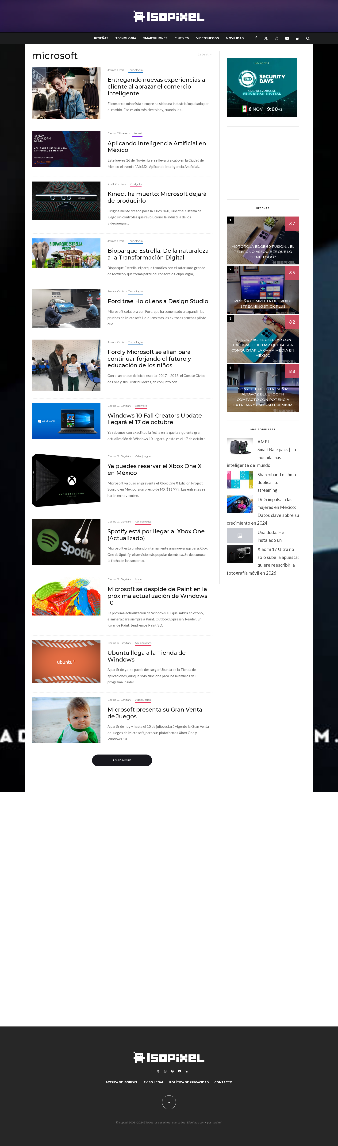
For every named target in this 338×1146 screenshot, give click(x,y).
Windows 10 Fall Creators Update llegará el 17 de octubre (155, 419)
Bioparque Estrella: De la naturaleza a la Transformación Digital (158, 254)
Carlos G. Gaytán (119, 405)
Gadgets (136, 184)
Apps (138, 579)
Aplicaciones (143, 521)
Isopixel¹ (217, 1122)
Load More (122, 760)
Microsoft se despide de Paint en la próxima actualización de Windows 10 (157, 596)
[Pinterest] (172, 1071)
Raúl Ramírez (117, 184)
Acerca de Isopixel (122, 1082)
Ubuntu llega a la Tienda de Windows (147, 656)
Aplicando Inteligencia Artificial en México (157, 147)
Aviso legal (153, 1082)
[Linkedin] (297, 38)
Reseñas (101, 38)
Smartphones (155, 38)
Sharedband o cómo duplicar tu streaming (276, 482)
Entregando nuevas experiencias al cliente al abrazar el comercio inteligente (157, 87)
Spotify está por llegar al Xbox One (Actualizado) (156, 535)
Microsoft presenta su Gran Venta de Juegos (155, 713)
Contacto (223, 1082)
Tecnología (125, 38)
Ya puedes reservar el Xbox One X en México (155, 469)
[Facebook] (256, 38)
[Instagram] (276, 38)
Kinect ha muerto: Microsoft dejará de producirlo (157, 197)
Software (141, 405)
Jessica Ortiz (116, 70)
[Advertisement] (263, 163)
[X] (266, 38)
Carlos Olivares (118, 133)
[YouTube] (287, 38)
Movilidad (235, 38)
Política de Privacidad (189, 1082)
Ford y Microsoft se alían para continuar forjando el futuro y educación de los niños (149, 359)
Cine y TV (181, 38)
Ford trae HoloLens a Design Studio (158, 301)
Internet (137, 133)
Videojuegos (207, 38)
